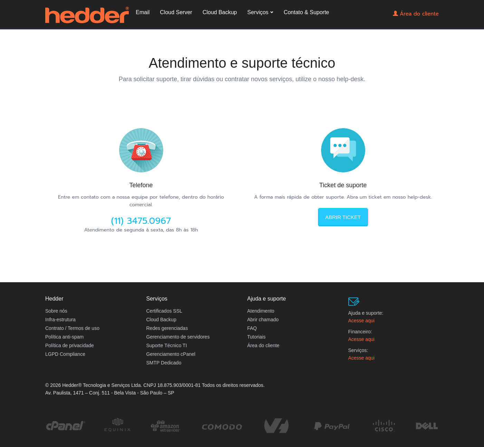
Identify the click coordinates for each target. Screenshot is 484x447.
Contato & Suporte (347, 22)
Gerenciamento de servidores (178, 337)
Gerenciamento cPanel (170, 354)
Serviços (298, 22)
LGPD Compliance (65, 354)
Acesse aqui (361, 320)
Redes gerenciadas (167, 328)
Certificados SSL (164, 311)
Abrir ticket (343, 217)
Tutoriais (256, 337)
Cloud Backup (260, 22)
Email (183, 22)
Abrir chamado (263, 319)
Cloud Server (217, 22)
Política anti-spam (64, 337)
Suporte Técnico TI (166, 345)
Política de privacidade (69, 345)
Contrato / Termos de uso (72, 328)
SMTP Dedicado (164, 362)
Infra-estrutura (60, 319)
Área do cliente (417, 20)
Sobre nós (56, 311)
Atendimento (260, 311)
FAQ (252, 328)
